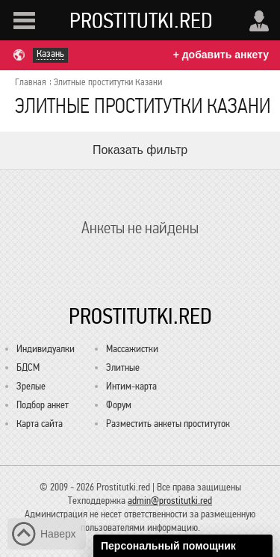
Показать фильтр (140, 150)
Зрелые (31, 386)
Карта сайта (39, 423)
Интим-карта (131, 386)
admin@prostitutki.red (170, 500)
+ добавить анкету (221, 55)
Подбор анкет (42, 404)
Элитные (123, 367)
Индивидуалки (45, 348)
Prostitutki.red (141, 20)
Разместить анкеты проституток (168, 423)
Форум (118, 404)
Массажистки (132, 348)
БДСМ (28, 367)
